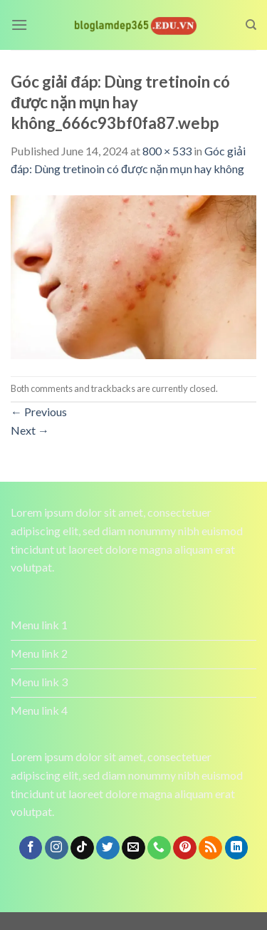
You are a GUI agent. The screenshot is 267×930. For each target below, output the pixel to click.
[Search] (251, 24)
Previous (39, 411)
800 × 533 (167, 150)
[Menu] (19, 24)
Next (30, 430)
